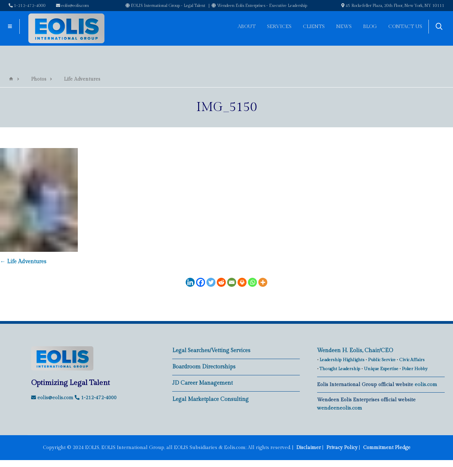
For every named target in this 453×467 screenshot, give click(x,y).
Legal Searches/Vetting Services (211, 350)
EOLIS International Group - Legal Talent (165, 5)
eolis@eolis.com (72, 5)
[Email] (231, 282)
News (344, 26)
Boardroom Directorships (203, 367)
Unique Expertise (381, 369)
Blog (370, 26)
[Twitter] (210, 282)
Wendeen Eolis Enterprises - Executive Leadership (259, 5)
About (247, 26)
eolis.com (426, 384)
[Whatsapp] (252, 282)
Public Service (382, 360)
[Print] (242, 282)
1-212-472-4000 (27, 5)
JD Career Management (202, 383)
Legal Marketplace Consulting (210, 399)
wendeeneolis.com (339, 408)
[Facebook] (200, 282)
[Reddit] (221, 282)
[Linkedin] (190, 282)
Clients (314, 26)
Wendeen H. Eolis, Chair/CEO (355, 350)
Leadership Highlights (342, 360)
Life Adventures (23, 261)
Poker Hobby (415, 369)
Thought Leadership (340, 369)
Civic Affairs (412, 360)
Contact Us (405, 26)
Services (279, 26)
